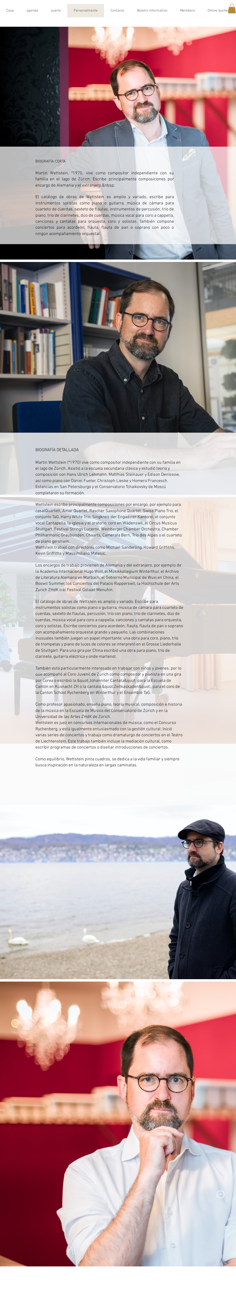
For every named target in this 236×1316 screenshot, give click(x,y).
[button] (232, 8)
